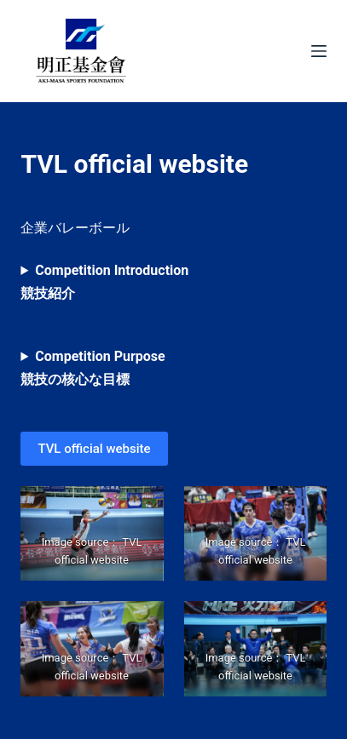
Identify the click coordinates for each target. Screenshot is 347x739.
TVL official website (94, 448)
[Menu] (319, 51)
